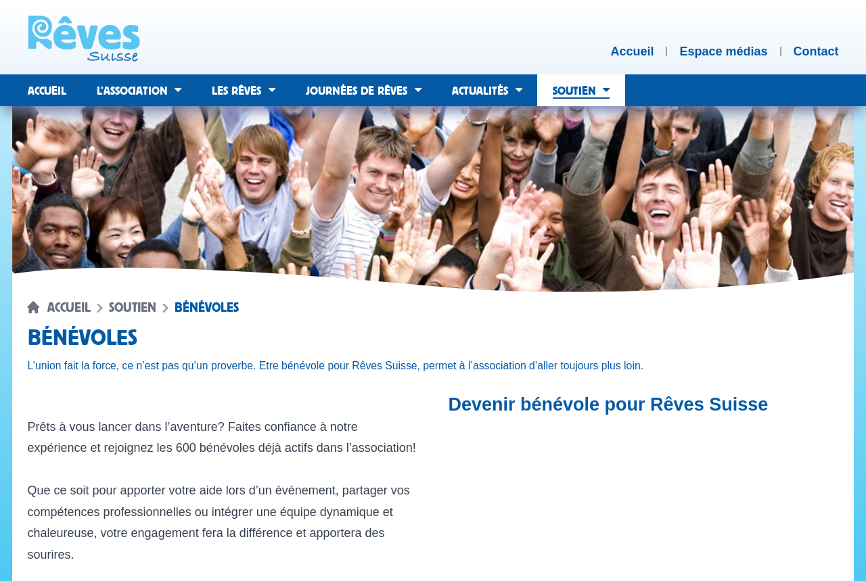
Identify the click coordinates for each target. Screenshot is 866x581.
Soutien (132, 308)
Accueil (69, 308)
